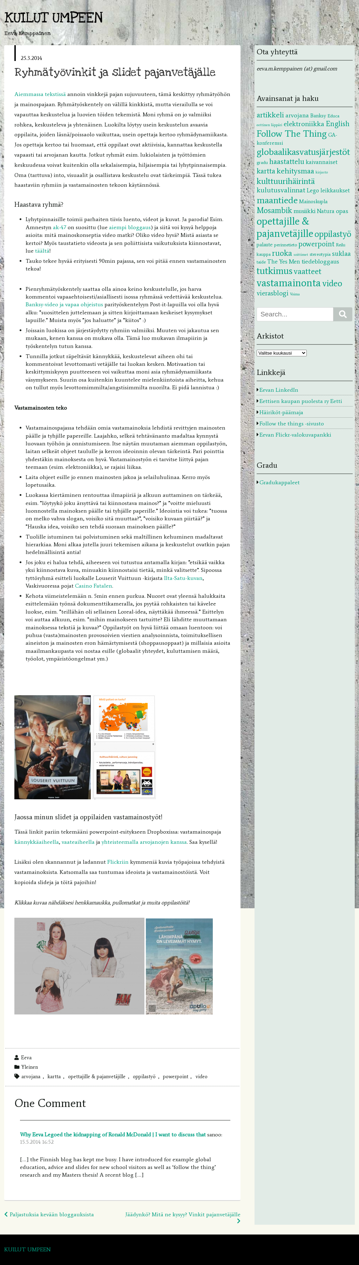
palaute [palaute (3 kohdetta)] (265, 244)
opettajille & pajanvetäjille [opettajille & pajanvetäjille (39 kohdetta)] (285, 227)
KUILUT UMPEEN (53, 18)
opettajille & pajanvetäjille (97, 1076)
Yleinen (29, 1067)
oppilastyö (144, 1076)
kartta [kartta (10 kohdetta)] (266, 171)
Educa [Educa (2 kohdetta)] (333, 115)
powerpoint (175, 1076)
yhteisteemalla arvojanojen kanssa (144, 842)
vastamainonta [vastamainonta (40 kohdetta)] (289, 282)
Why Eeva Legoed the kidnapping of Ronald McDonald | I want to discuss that (113, 1134)
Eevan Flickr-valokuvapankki (295, 434)
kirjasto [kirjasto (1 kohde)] (322, 172)
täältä (42, 250)
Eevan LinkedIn (278, 390)
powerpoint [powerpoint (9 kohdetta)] (316, 243)
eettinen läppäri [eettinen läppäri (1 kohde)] (269, 125)
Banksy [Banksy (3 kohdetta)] (318, 115)
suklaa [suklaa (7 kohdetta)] (341, 253)
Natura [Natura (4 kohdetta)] (325, 210)
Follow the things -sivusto (291, 423)
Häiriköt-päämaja (281, 412)
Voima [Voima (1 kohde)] (295, 294)
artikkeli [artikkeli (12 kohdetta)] (270, 114)
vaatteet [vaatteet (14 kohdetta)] (307, 271)
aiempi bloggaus (130, 227)
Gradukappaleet (279, 482)
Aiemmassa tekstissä (40, 94)
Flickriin (118, 862)
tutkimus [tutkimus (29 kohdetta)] (274, 270)
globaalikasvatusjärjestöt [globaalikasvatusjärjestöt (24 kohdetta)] (303, 151)
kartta (54, 1076)
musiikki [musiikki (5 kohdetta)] (304, 211)
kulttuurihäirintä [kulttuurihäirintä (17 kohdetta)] (286, 181)
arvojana (30, 1076)
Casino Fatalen (93, 585)
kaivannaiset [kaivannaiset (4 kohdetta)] (322, 161)
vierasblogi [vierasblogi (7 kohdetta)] (273, 293)
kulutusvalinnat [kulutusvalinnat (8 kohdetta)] (281, 190)
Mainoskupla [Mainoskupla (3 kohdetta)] (313, 201)
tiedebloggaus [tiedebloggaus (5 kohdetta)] (320, 261)
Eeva (26, 1057)
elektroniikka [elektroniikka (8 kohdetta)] (304, 123)
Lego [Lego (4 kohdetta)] (313, 190)
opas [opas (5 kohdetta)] (342, 211)
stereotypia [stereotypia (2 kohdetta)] (320, 254)
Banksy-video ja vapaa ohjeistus (64, 304)
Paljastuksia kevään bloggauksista (52, 1214)
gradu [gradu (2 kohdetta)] (262, 162)
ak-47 (60, 227)
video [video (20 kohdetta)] (332, 283)
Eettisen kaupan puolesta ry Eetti (300, 401)
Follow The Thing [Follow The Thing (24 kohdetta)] (292, 133)
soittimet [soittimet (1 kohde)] (300, 254)
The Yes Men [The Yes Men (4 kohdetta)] (283, 261)
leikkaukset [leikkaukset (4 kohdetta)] (335, 190)
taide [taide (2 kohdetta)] (261, 262)
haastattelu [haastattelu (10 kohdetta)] (286, 161)
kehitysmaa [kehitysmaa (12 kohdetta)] (295, 171)
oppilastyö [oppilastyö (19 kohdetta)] (332, 233)
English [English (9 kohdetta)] (338, 123)
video (202, 1076)
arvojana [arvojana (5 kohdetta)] (297, 115)
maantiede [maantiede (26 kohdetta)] (277, 200)
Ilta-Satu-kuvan (183, 578)
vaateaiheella (78, 842)
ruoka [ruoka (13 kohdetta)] (282, 253)
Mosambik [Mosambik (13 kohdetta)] (274, 210)
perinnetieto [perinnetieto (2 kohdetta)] (285, 244)
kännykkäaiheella (36, 842)
